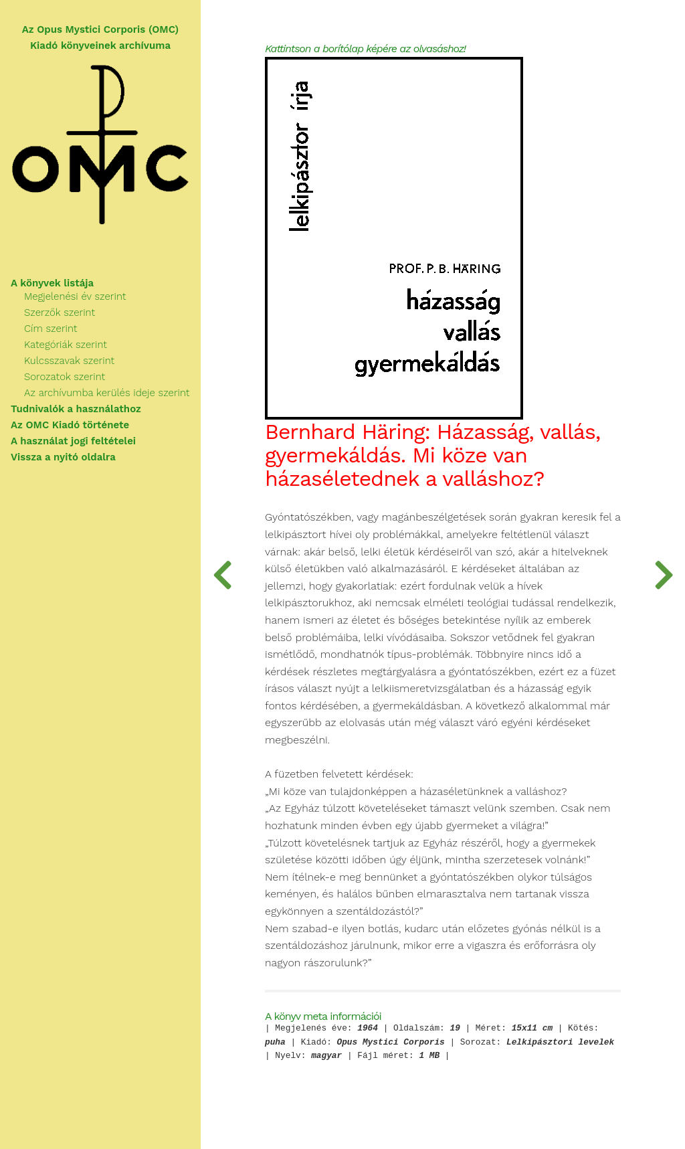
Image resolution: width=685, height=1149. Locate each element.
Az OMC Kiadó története (70, 425)
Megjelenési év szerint (75, 296)
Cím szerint (50, 329)
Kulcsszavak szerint (69, 361)
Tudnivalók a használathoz (76, 409)
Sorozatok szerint (64, 377)
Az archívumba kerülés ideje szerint (106, 393)
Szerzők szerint (59, 312)
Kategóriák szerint (65, 345)
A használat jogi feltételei (73, 441)
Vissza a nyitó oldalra (63, 457)
